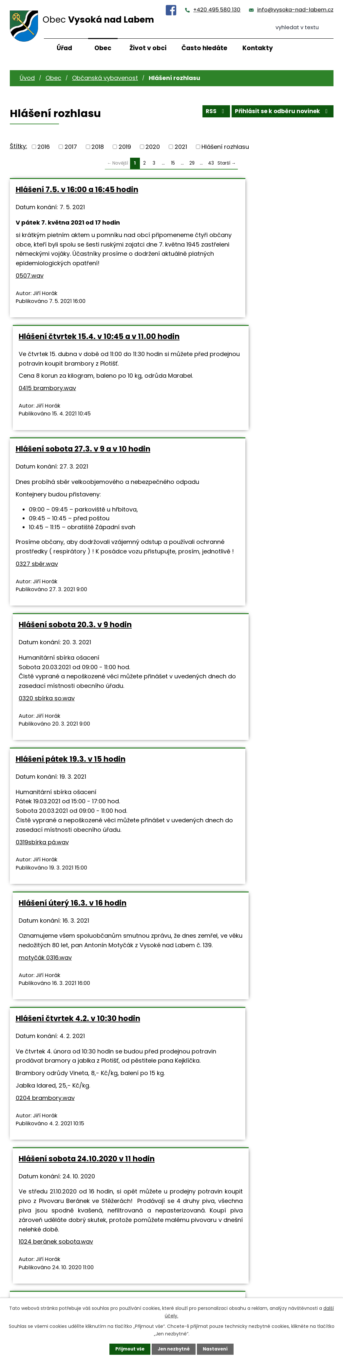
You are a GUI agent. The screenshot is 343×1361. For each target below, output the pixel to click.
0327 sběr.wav (37, 489)
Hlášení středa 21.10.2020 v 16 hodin (82, 874)
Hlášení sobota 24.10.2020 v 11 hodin (248, 703)
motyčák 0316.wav (207, 614)
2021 (181, 147)
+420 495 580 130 (216, 9)
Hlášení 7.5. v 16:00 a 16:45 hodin (77, 189)
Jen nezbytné (174, 1349)
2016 (43, 147)
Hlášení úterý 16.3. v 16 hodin (234, 550)
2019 (125, 147)
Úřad (64, 48)
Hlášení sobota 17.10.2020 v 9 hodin (247, 874)
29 (192, 163)
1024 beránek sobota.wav (218, 805)
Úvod (27, 78)
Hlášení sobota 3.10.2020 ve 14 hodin (249, 1056)
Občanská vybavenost (105, 78)
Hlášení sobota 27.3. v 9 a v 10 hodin (83, 355)
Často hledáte (204, 48)
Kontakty (257, 48)
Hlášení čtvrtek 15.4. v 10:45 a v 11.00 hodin (249, 194)
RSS (210, 113)
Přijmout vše (128, 1349)
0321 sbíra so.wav (255, 950)
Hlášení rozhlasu (225, 147)
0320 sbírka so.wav (209, 438)
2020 (152, 147)
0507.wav (30, 294)
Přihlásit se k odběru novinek (280, 113)
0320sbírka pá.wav (120, 1146)
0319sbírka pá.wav (42, 642)
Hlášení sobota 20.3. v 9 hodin (237, 355)
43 (211, 163)
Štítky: (18, 146)
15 (173, 163)
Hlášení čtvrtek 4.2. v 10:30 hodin (78, 703)
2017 (71, 147)
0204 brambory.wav (45, 801)
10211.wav (28, 975)
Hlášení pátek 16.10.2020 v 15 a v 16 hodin (80, 1061)
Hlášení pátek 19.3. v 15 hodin (70, 550)
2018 (97, 147)
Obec (102, 48)
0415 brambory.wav (209, 264)
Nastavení (217, 1349)
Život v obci (147, 48)
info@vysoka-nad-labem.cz (295, 9)
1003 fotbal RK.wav (220, 1122)
